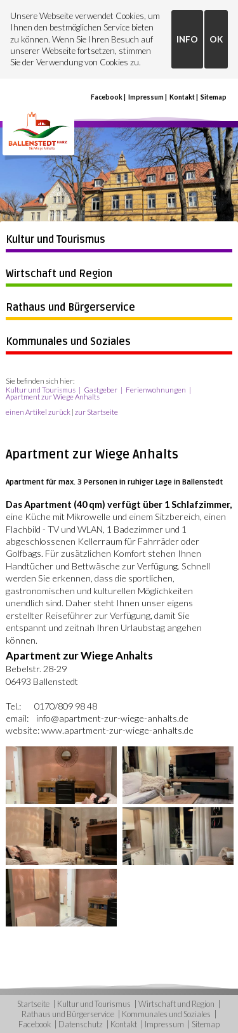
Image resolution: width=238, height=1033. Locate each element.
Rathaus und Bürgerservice (70, 307)
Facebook (106, 97)
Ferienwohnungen (156, 390)
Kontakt (182, 97)
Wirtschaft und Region (59, 274)
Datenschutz (80, 1024)
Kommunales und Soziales (68, 341)
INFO (187, 39)
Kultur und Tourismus (55, 239)
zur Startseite (96, 412)
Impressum (146, 97)
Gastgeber (100, 390)
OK (216, 39)
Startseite (33, 1004)
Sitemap (214, 97)
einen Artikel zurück (38, 412)
